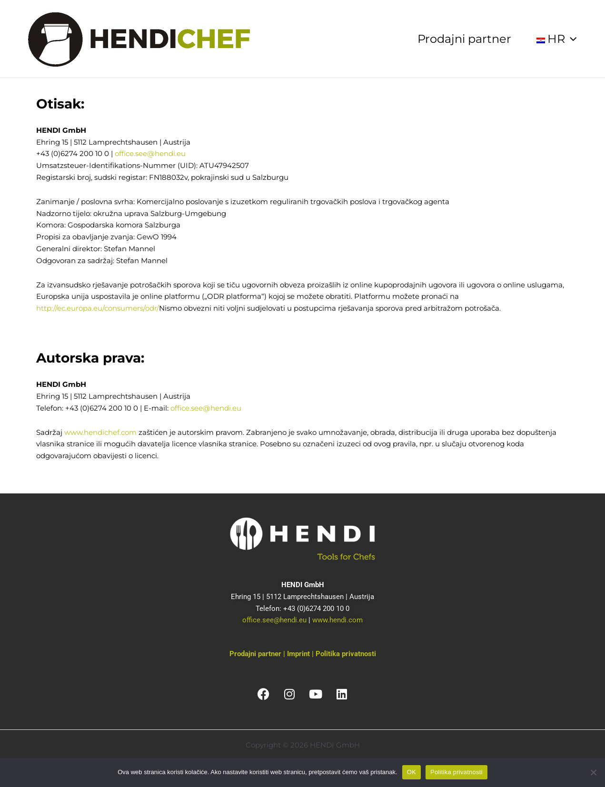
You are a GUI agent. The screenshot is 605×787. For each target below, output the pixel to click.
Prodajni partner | (258, 653)
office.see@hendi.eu (150, 153)
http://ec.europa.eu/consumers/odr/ (97, 308)
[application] (570, 39)
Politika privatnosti (346, 653)
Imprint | (301, 653)
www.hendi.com (337, 620)
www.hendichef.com (100, 432)
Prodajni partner (464, 39)
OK (411, 772)
